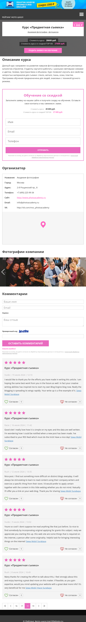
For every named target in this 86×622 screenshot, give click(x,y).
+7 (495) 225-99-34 (25, 192)
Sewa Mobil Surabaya (70, 491)
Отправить (43, 150)
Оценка (5, 313)
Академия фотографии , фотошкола (43, 32)
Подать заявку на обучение (43, 50)
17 (22, 606)
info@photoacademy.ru (28, 202)
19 (33, 606)
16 (16, 606)
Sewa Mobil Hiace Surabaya (39, 587)
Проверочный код (9, 331)
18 (28, 606)
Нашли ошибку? (9, 348)
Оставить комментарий (25, 343)
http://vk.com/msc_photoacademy (33, 207)
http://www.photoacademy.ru (31, 197)
